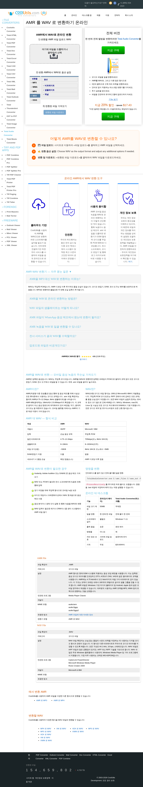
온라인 (74, 15)
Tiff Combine (12, 198)
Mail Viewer (12, 229)
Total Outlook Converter (13, 99)
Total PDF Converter (11, 45)
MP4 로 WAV (45, 729)
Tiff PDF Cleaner (14, 175)
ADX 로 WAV (45, 734)
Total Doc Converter (11, 53)
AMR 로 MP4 (59, 700)
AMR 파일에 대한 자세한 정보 (81, 615)
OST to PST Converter (12, 118)
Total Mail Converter (11, 91)
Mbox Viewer (12, 233)
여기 (130, 261)
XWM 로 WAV (46, 740)
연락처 (117, 15)
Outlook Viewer (13, 225)
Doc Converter (85, 755)
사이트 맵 (30, 778)
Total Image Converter (12, 126)
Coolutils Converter (11, 29)
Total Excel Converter (11, 60)
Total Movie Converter (12, 141)
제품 (98, 15)
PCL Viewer (12, 237)
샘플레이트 (49, 90)
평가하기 (83, 359)
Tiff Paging (11, 194)
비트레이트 (49, 85)
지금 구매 (113, 50)
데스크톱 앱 (87, 15)
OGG (35, 100)
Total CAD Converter (11, 68)
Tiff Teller (11, 202)
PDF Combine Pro (13, 161)
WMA (35, 87)
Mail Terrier (12, 216)
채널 (47, 94)
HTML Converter (99, 755)
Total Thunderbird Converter (12, 108)
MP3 (35, 83)
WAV (35, 96)
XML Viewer (12, 245)
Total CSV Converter (11, 76)
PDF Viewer (12, 241)
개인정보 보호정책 (42, 778)
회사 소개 (129, 15)
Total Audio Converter (128, 39)
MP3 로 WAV (45, 731)
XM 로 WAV (45, 737)
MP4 (35, 91)
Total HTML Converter (12, 37)
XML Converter (51, 759)
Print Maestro (13, 212)
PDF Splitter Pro (14, 171)
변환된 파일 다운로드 (54, 112)
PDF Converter (42, 755)
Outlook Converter (57, 755)
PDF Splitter (12, 167)
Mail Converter (72, 755)
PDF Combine (13, 155)
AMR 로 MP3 (41, 700)
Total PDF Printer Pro (11, 188)
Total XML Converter (11, 83)
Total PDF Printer (11, 181)
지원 (107, 15)
